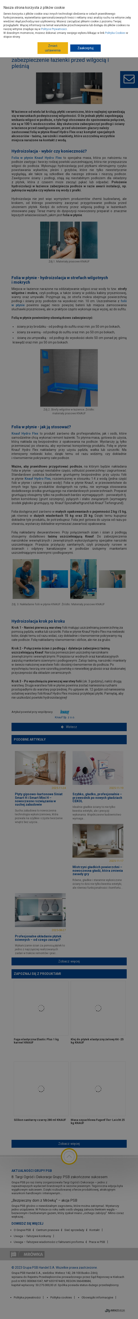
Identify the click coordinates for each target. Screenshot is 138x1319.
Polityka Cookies (115, 33)
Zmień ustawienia (53, 48)
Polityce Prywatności (54, 29)
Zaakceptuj (85, 48)
